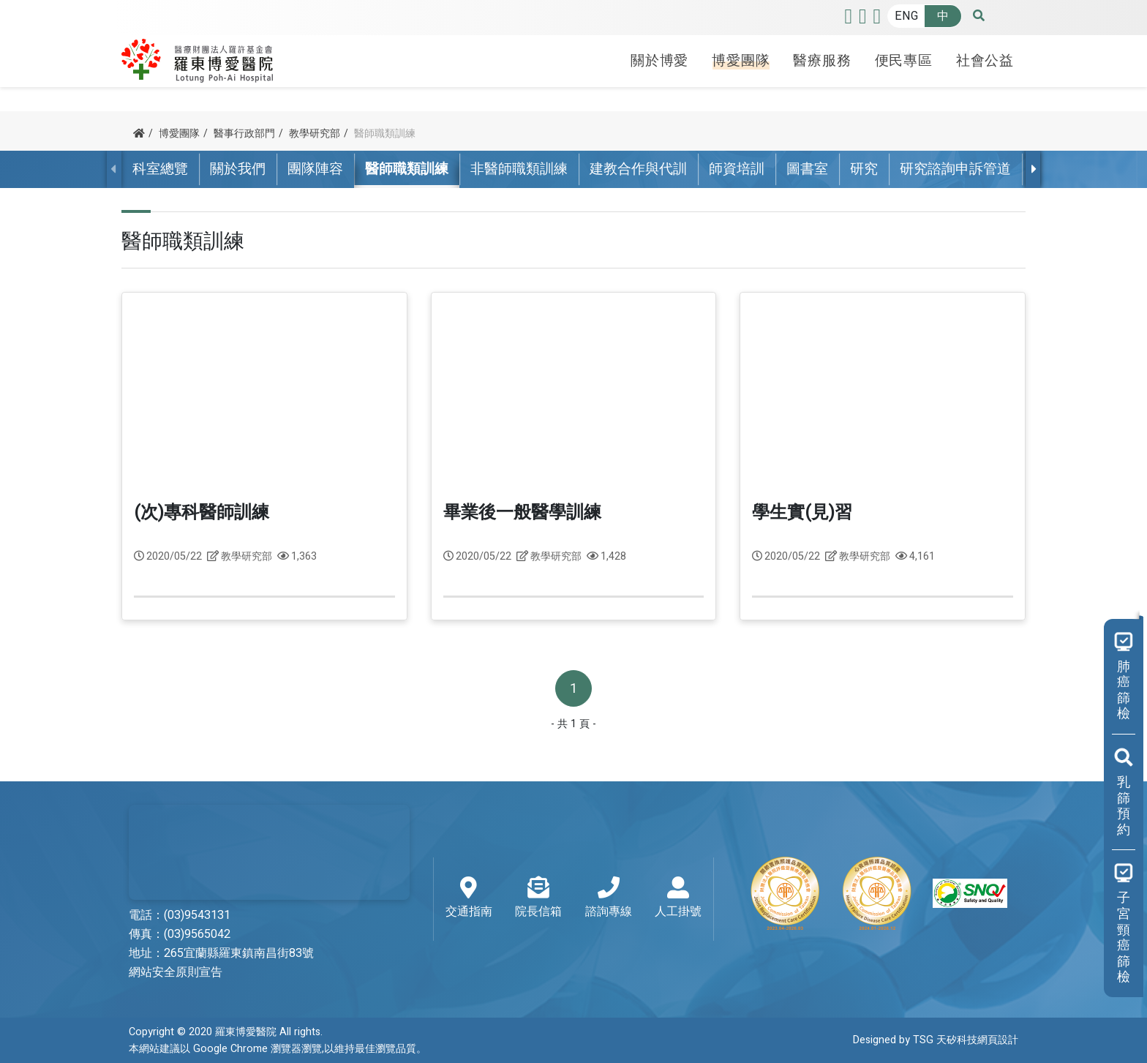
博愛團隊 (741, 60)
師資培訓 (736, 169)
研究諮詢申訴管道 (955, 169)
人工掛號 (678, 898)
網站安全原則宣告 (175, 972)
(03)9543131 (197, 915)
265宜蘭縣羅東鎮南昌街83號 (239, 953)
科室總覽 (160, 169)
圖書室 (807, 169)
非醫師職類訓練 (519, 169)
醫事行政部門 (244, 133)
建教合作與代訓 (638, 169)
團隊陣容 (315, 169)
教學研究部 (314, 133)
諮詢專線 (608, 898)
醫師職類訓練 (406, 169)
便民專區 (904, 60)
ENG (906, 16)
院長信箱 (538, 898)
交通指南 (468, 898)
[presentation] (1033, 169)
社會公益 (985, 60)
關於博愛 (659, 60)
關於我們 (238, 169)
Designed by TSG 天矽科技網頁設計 (935, 1040)
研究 (864, 169)
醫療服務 (822, 60)
